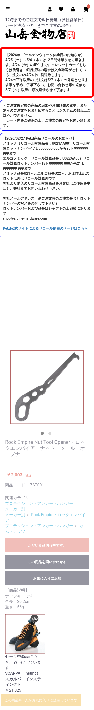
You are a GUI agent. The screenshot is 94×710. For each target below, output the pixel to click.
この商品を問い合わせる (47, 562)
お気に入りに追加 (47, 578)
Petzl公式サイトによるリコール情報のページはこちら (45, 228)
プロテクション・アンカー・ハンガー (39, 503)
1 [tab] (43, 434)
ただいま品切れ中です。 (47, 545)
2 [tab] (50, 434)
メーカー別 (15, 509)
